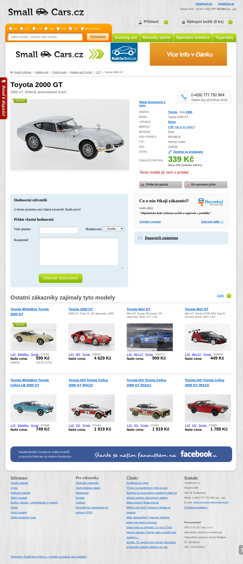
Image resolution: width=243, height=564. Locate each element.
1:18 (39, 28)
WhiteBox (23, 354)
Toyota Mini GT (138, 309)
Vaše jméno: (22, 229)
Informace (19, 478)
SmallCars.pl (226, 3)
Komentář (21, 240)
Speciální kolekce (193, 37)
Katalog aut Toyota (81, 72)
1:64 (129, 354)
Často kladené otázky (88, 487)
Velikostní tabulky (21, 492)
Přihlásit (151, 22)
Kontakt (80, 497)
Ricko (172, 122)
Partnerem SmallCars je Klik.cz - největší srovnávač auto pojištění (49, 556)
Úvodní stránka (22, 72)
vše (15, 28)
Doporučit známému (161, 238)
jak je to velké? (184, 127)
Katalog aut (126, 37)
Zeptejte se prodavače (188, 152)
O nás (14, 487)
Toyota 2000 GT (81, 309)
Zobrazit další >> (212, 221)
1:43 (63, 28)
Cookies (80, 502)
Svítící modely (19, 512)
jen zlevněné (92, 28)
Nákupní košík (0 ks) (205, 22)
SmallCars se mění (137, 482)
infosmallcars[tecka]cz (211, 502)
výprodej (20, 100)
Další (220, 295)
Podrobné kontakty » (196, 507)
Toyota (172, 112)
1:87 (75, 28)
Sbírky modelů (19, 497)
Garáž (14, 507)
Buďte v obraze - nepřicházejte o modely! (34, 502)
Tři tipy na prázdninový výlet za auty (147, 487)
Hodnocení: (94, 229)
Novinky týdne (156, 37)
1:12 (26, 28)
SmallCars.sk (204, 3)
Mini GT (138, 354)
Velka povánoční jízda (23, 517)
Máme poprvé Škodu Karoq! (142, 502)
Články (132, 478)
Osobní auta (59, 72)
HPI (78, 354)
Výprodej (224, 37)
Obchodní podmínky (87, 482)
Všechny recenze (150, 221)
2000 (189, 112)
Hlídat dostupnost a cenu (152, 104)
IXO (78, 425)
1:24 (51, 28)
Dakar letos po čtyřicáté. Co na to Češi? (149, 527)
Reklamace (82, 492)
